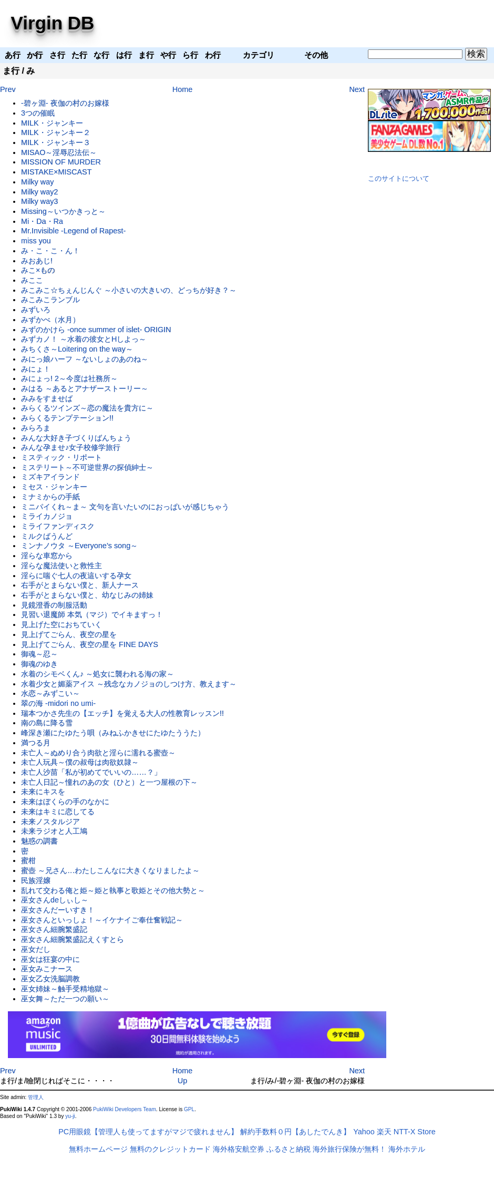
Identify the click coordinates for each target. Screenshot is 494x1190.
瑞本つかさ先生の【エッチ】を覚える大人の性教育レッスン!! (122, 713)
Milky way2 (39, 192)
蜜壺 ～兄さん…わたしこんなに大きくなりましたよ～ (110, 870)
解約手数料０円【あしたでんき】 (295, 1131)
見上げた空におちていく (61, 624)
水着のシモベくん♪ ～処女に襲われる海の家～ (97, 674)
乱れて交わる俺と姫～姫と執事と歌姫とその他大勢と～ (113, 890)
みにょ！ (35, 369)
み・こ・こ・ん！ (50, 251)
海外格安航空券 (238, 1149)
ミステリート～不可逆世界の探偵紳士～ (87, 467)
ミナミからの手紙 (50, 497)
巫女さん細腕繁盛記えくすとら (72, 939)
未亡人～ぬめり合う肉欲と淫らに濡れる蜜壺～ (98, 752)
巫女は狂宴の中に (50, 959)
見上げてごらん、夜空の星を (69, 634)
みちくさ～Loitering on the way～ (77, 349)
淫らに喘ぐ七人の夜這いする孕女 (76, 575)
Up (182, 1080)
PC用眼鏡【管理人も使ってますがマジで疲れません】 (148, 1131)
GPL (189, 1109)
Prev (8, 89)
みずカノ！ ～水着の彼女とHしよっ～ (83, 339)
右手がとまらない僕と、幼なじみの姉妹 (87, 595)
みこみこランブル (50, 299)
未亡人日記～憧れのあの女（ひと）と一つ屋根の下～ (109, 782)
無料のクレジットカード (170, 1149)
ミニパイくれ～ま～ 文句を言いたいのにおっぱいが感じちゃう (125, 506)
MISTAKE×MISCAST (56, 172)
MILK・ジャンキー (52, 123)
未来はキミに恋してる (58, 811)
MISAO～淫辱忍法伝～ (59, 152)
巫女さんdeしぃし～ (54, 900)
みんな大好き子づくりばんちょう (76, 438)
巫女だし (35, 949)
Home (182, 89)
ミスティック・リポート (61, 457)
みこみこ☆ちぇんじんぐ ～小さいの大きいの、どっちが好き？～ (128, 290)
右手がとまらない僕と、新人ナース (80, 585)
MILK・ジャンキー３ (55, 142)
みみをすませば (47, 398)
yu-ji (70, 1116)
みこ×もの (38, 270)
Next (357, 89)
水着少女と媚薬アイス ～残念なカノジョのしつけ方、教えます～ (128, 684)
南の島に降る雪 (47, 723)
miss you (36, 241)
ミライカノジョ (47, 516)
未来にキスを (43, 791)
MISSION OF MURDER (61, 162)
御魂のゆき (39, 664)
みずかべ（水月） (50, 319)
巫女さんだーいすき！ (58, 910)
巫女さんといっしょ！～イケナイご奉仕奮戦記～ (102, 920)
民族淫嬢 (35, 880)
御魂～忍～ (39, 654)
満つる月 (35, 742)
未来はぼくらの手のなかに (65, 801)
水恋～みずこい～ (50, 693)
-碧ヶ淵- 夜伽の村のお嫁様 (65, 103)
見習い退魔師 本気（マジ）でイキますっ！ (92, 614)
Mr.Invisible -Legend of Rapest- (73, 231)
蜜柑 (28, 860)
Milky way (37, 182)
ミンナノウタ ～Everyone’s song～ (79, 545)
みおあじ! (37, 261)
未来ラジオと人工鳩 (54, 831)
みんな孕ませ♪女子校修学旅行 (70, 447)
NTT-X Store (415, 1131)
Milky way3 (39, 201)
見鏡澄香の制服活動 (54, 605)
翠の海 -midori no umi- (58, 703)
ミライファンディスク (58, 526)
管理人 (36, 1097)
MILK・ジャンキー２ (55, 132)
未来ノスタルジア (50, 821)
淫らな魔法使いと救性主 (61, 565)
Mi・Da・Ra (42, 221)
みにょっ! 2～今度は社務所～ (69, 378)
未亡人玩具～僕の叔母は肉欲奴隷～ (80, 762)
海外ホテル (406, 1149)
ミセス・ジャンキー (54, 487)
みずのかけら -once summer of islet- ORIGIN (96, 329)
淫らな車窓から (47, 555)
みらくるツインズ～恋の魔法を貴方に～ (87, 408)
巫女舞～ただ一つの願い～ (65, 998)
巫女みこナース (47, 969)
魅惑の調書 (39, 841)
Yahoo (364, 1131)
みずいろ (35, 309)
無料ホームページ (98, 1149)
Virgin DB (53, 23)
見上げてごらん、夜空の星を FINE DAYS (89, 644)
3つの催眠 (38, 113)
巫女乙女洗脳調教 (50, 978)
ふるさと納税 (288, 1149)
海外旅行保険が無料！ (349, 1149)
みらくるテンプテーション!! (67, 418)
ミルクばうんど (47, 536)
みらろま (35, 428)
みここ (32, 280)
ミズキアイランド (50, 477)
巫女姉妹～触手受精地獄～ (65, 988)
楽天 (384, 1131)
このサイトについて (398, 178)
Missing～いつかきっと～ (63, 211)
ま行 (11, 70)
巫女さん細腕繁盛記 (54, 929)
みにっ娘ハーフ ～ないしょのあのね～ (84, 359)
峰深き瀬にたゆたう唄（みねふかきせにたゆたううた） (113, 733)
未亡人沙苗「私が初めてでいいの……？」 (91, 772)
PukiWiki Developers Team (124, 1109)
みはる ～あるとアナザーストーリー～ (84, 388)
